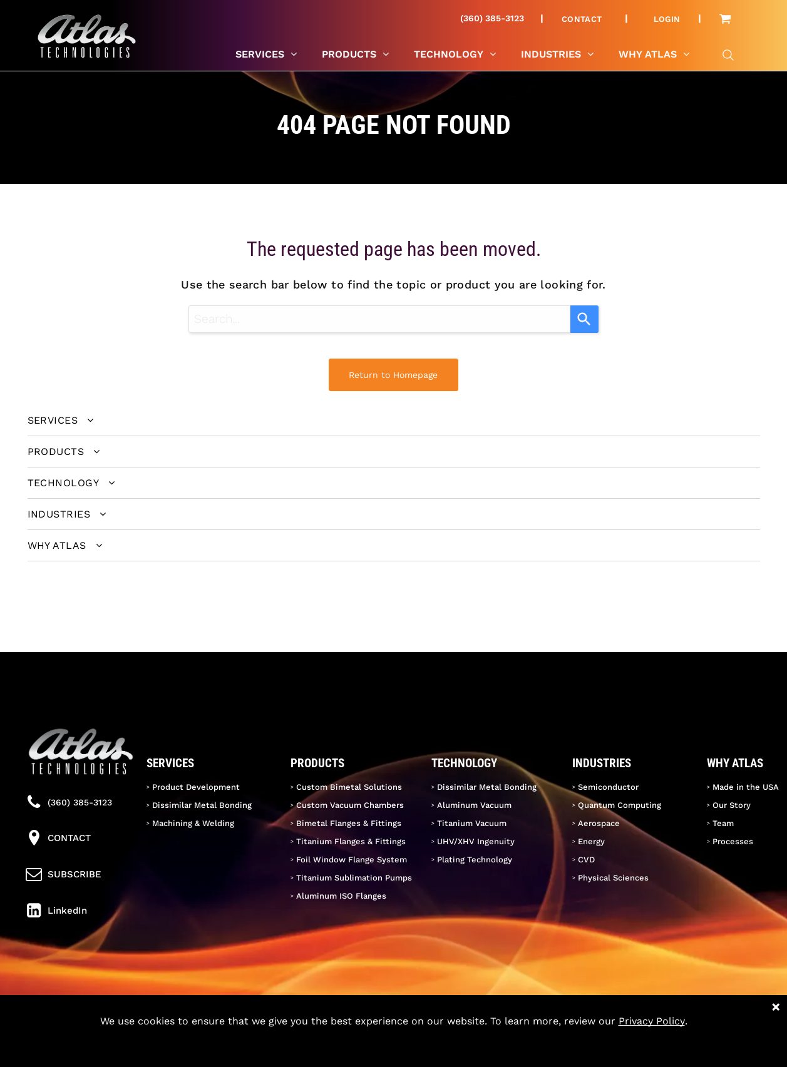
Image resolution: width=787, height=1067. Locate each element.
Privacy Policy (652, 1021)
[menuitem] (587, 18)
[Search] (584, 319)
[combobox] (379, 319)
